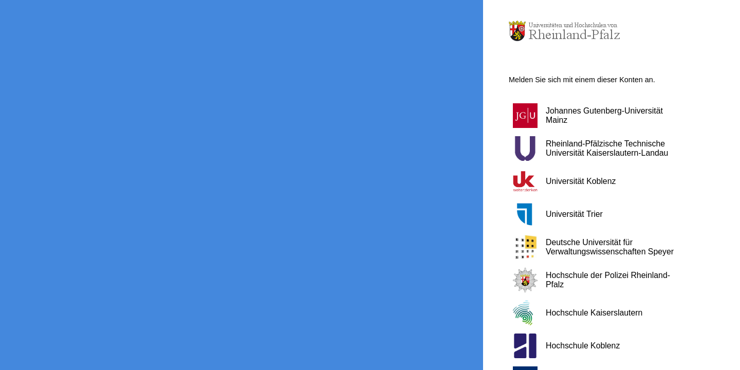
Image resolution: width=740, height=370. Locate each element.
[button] (599, 115)
